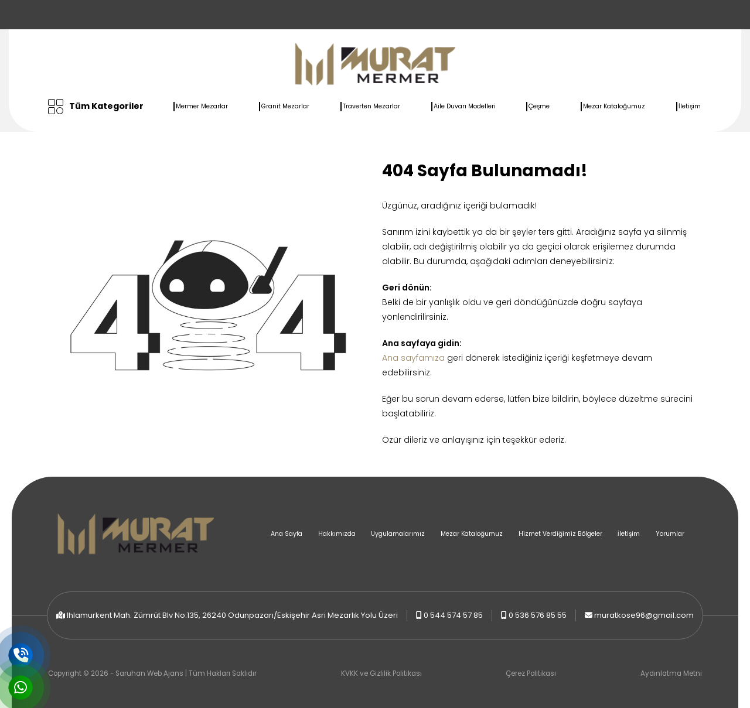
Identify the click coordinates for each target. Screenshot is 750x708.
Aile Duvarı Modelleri (465, 106)
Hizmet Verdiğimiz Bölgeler (560, 533)
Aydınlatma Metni (671, 673)
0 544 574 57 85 (453, 615)
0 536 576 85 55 (538, 615)
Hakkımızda (337, 533)
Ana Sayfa (286, 533)
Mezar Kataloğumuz (614, 106)
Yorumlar (670, 533)
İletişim (690, 106)
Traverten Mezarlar (371, 106)
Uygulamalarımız (398, 533)
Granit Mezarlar (285, 106)
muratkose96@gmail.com (644, 615)
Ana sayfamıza (413, 358)
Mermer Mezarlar (202, 106)
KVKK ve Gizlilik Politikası (381, 673)
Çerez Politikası (531, 673)
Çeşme (539, 106)
